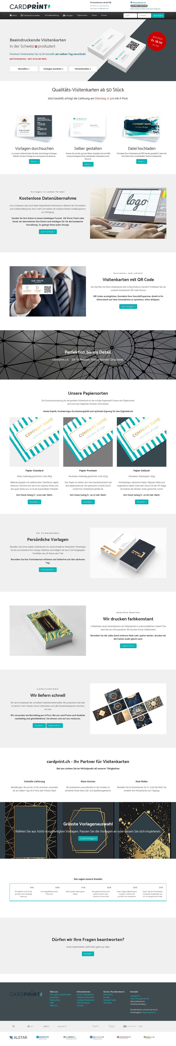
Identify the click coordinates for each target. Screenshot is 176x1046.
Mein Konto (108, 994)
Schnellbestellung (51, 15)
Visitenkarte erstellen (30, 15)
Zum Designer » (128, 306)
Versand (80, 1005)
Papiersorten (82, 15)
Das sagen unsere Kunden (60, 994)
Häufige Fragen (110, 1000)
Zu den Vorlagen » (88, 838)
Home (13, 15)
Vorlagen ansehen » (53, 68)
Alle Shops (108, 1002)
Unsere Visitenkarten (85, 994)
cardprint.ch (135, 996)
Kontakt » (88, 953)
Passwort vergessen (153, 9)
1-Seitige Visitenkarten (85, 997)
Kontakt (107, 997)
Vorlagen (68, 15)
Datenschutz (55, 1000)
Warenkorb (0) (138, 2)
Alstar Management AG (139, 998)
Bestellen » (23, 68)
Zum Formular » (48, 231)
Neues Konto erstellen (138, 9)
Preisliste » (39, 725)
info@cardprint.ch (103, 8)
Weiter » (34, 161)
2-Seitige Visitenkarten (86, 1000)
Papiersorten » (128, 645)
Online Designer (83, 1002)
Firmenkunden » (83, 68)
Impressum (54, 997)
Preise (94, 15)
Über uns (53, 1005)
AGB (51, 1002)
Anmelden (158, 15)
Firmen (104, 15)
